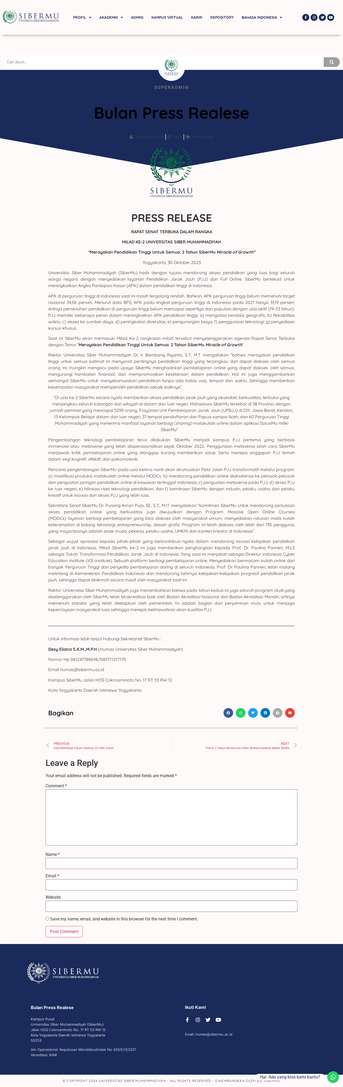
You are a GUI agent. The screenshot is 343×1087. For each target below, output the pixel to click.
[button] (228, 713)
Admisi (137, 17)
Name (53, 854)
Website (53, 897)
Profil (82, 17)
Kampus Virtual (167, 17)
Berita (209, 136)
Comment (56, 786)
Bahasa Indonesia (262, 17)
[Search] (332, 62)
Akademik (111, 17)
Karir (196, 17)
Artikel (197, 136)
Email (52, 876)
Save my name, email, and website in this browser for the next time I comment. (124, 919)
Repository (222, 17)
